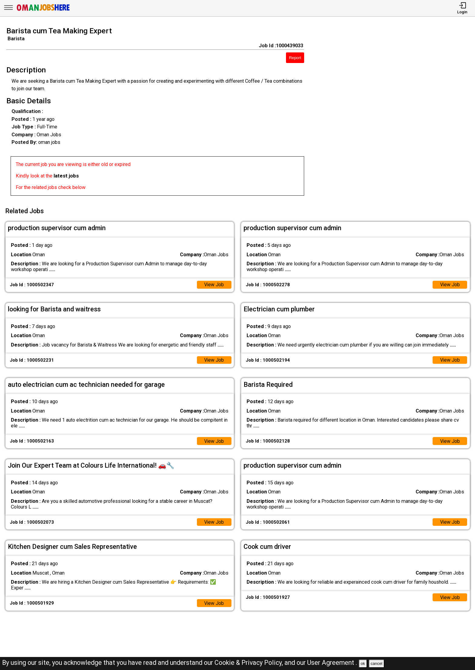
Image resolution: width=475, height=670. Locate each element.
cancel (376, 663)
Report (295, 57)
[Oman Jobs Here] (43, 10)
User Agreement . (332, 662)
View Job (214, 283)
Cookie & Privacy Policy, (249, 662)
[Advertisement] (396, 113)
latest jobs (66, 176)
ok (363, 663)
